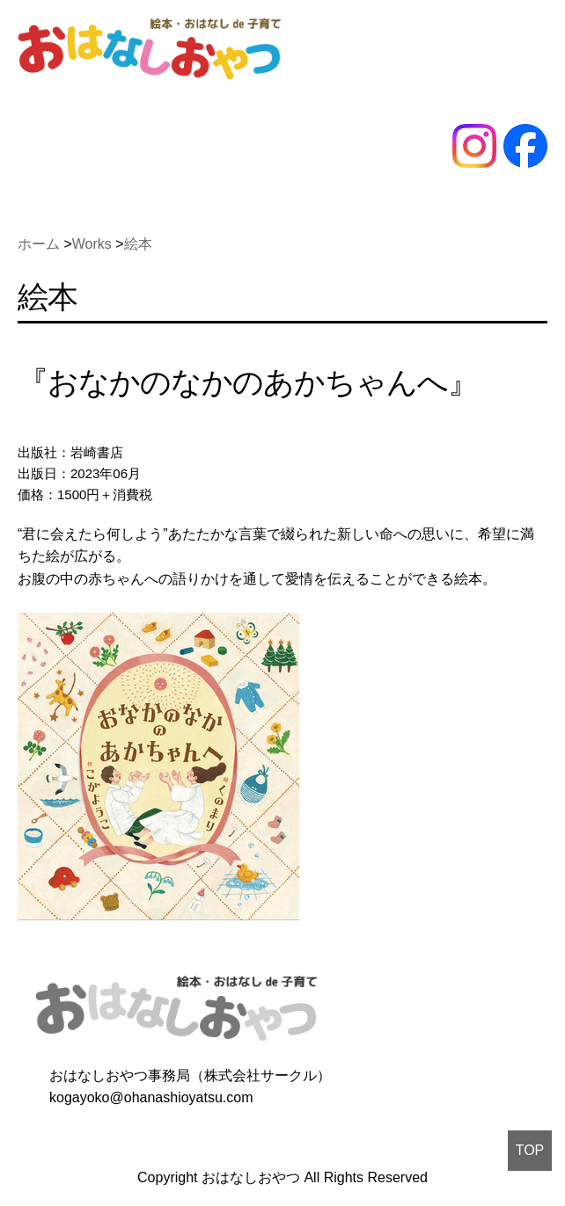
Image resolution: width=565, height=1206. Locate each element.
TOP (530, 1150)
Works (92, 243)
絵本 (138, 243)
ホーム (39, 243)
